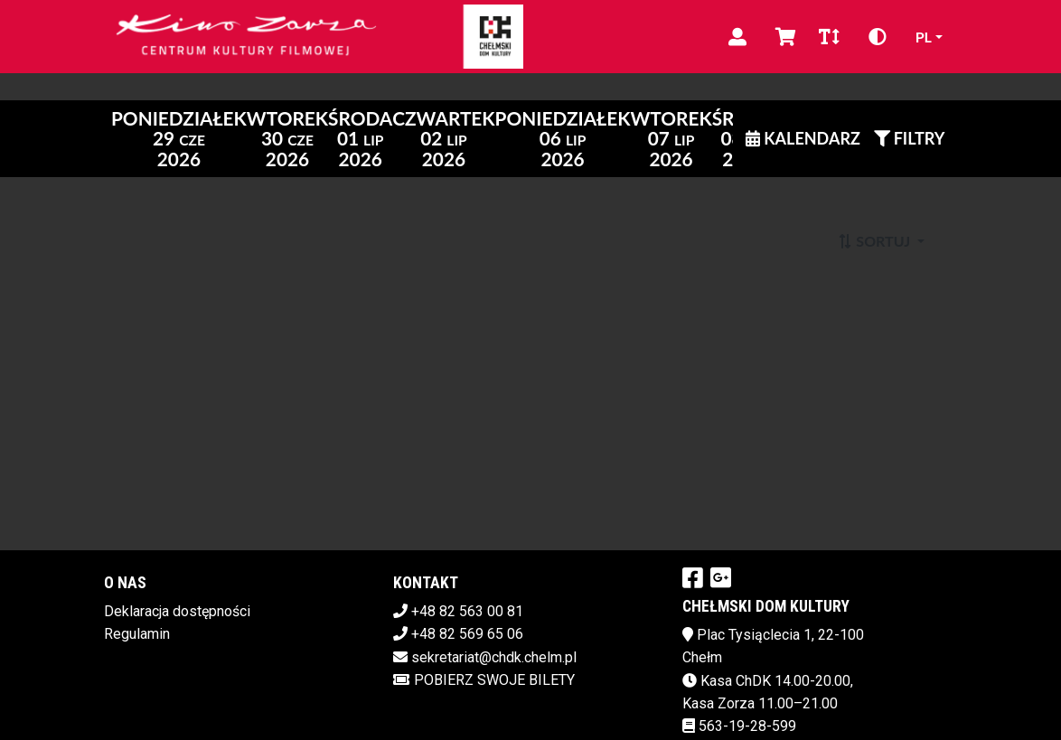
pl (923, 36)
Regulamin (137, 633)
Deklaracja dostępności (177, 611)
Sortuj (875, 240)
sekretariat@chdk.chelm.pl (494, 657)
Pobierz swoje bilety (484, 679)
